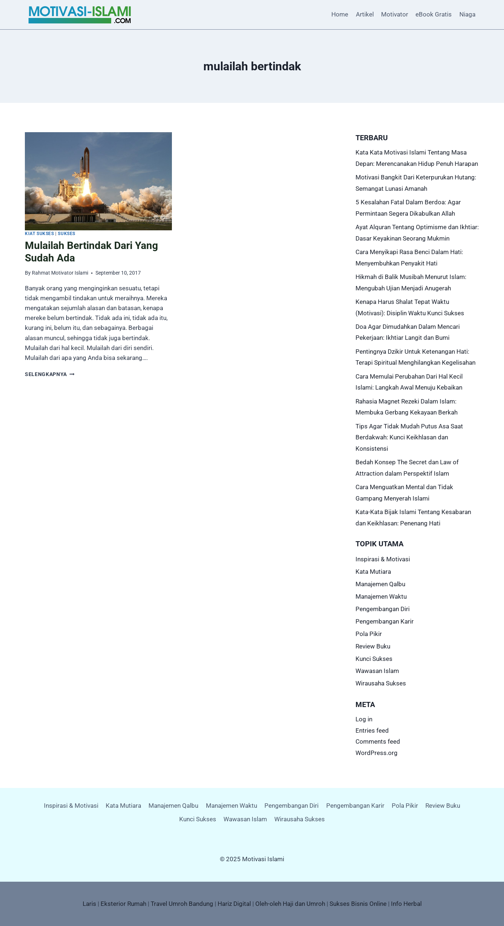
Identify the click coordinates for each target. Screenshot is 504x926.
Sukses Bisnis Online (358, 903)
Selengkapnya (50, 374)
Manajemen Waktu (381, 596)
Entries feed (372, 730)
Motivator (394, 14)
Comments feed (378, 741)
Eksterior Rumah (123, 903)
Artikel (365, 14)
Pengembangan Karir (385, 621)
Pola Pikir (369, 633)
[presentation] (98, 181)
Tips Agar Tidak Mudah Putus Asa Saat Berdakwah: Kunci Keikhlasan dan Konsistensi (409, 437)
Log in (364, 719)
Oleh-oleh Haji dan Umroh (290, 903)
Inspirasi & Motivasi (383, 559)
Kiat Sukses (39, 233)
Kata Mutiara (373, 571)
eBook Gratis (433, 14)
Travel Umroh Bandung (182, 903)
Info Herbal (406, 903)
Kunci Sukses (374, 658)
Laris (89, 903)
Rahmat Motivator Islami (60, 273)
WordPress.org (377, 752)
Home (339, 14)
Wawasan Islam (377, 670)
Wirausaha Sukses (381, 683)
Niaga (467, 14)
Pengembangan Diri (383, 609)
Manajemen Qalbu (380, 584)
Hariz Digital (234, 903)
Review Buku (373, 646)
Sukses (66, 233)
